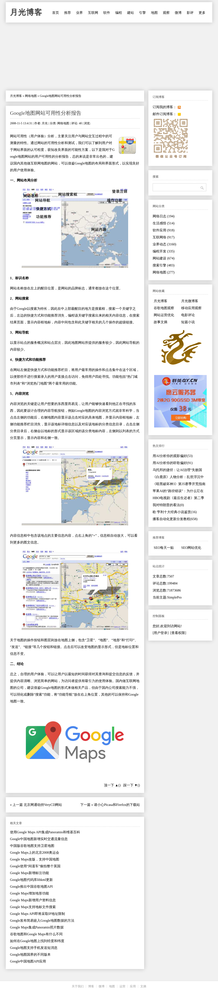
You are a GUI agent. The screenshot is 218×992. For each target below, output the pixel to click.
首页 (55, 12)
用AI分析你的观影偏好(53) (173, 456)
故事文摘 (160, 322)
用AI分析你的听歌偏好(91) (173, 463)
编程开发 (164, 251)
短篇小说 (188, 322)
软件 (106, 12)
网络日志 (164, 216)
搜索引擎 (164, 265)
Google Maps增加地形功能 (29, 893)
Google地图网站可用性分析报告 (45, 113)
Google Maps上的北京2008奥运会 (34, 852)
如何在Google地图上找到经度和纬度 (37, 941)
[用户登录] (161, 633)
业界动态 (164, 244)
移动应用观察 (191, 308)
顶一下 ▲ (111, 785)
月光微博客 (189, 301)
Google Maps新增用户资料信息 (33, 900)
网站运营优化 (164, 315)
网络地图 (31, 96)
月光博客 (26, 12)
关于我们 (78, 986)
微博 (178, 12)
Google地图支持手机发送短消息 (33, 948)
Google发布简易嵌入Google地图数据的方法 (42, 920)
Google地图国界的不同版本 (30, 954)
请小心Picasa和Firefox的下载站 (117, 805)
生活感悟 (164, 223)
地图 (154, 12)
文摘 (143, 986)
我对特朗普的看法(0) (168, 505)
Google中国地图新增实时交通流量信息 (39, 839)
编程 (118, 12)
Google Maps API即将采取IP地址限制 (37, 914)
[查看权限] (178, 633)
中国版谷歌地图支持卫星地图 (32, 846)
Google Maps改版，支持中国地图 (34, 859)
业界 (79, 12)
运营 (122, 986)
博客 (91, 986)
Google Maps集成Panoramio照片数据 (37, 927)
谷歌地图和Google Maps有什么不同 (36, 934)
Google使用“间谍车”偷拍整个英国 (35, 866)
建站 (130, 12)
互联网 (93, 12)
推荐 (67, 12)
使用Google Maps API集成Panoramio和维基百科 (45, 832)
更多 (202, 12)
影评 (190, 12)
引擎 (142, 12)
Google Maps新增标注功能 (29, 873)
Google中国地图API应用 (28, 961)
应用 (133, 986)
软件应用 (164, 230)
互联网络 (164, 237)
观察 (166, 12)
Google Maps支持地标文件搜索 (33, 907)
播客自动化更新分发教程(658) (175, 519)
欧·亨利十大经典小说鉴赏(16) (175, 512)
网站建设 (164, 258)
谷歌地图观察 (164, 308)
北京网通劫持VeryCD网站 (43, 805)
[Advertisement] (109, 56)
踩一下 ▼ (130, 785)
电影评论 (188, 315)
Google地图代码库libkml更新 (31, 880)
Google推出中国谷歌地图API (31, 886)
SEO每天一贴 (164, 547)
